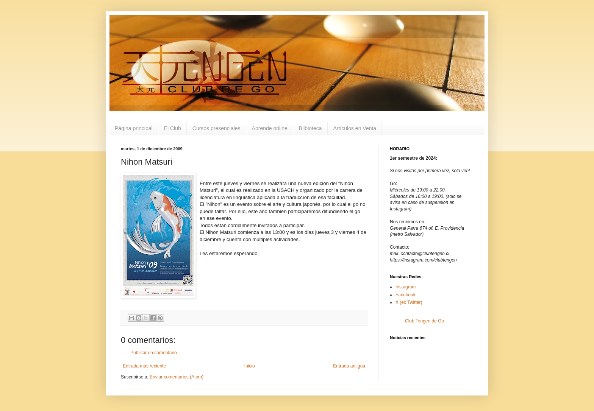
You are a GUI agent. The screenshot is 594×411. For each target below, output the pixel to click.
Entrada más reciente (144, 366)
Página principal (134, 128)
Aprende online (270, 128)
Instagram (405, 287)
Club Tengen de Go (424, 321)
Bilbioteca (310, 128)
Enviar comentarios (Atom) (176, 377)
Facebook (405, 294)
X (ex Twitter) (408, 302)
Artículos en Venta (355, 128)
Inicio (249, 366)
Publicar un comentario (153, 352)
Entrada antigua (349, 366)
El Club (172, 128)
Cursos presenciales (216, 128)
